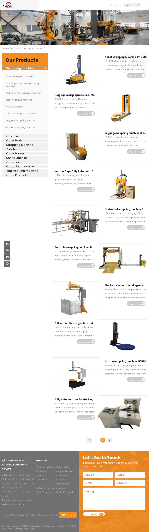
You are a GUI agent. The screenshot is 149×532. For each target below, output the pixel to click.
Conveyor (61, 480)
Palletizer (40, 475)
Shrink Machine (43, 480)
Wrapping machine (33, 48)
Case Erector (62, 467)
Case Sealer (41, 471)
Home (5, 48)
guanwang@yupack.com (22, 500)
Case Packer (62, 475)
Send (105, 515)
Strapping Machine (65, 471)
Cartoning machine (45, 488)
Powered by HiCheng (24, 529)
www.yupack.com (16, 504)
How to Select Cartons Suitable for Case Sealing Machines (31, 515)
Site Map (6, 526)
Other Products (43, 492)
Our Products (16, 48)
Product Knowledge (65, 492)
